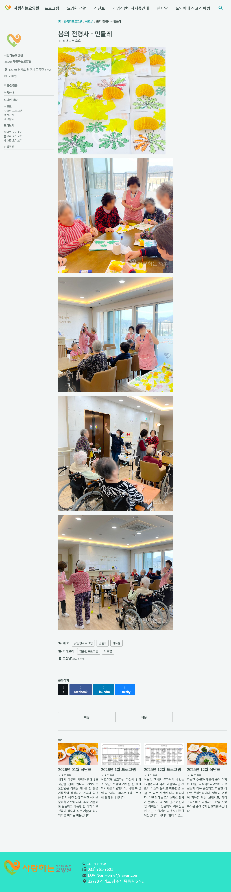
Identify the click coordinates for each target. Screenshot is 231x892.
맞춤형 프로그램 (43, 8)
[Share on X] (64, 694)
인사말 (160, 8)
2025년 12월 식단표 (203, 780)
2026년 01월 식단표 (74, 780)
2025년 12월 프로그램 (162, 780)
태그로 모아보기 (13, 146)
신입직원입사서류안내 (129, 8)
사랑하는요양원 (26, 8)
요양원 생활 (74, 8)
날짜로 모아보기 (13, 138)
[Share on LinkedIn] (108, 694)
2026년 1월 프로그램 (118, 780)
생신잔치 (9, 119)
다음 (144, 722)
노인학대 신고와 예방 (190, 8)
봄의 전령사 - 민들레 (85, 33)
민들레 (103, 650)
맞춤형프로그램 (83, 650)
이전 (86, 722)
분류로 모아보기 (13, 142)
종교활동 (9, 123)
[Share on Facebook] (83, 694)
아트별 (116, 650)
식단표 (97, 8)
